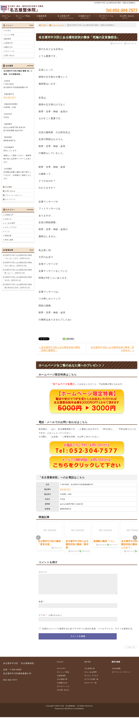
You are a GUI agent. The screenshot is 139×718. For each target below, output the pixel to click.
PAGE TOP (130, 651)
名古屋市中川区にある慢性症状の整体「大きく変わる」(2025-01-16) (17, 264)
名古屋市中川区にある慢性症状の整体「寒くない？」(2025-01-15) (17, 271)
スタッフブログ (56, 25)
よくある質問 (10, 223)
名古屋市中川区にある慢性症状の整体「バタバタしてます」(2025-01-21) (17, 256)
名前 (41, 605)
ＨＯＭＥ (7, 31)
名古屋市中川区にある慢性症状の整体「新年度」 (77, 544)
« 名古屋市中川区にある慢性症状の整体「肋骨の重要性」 (59, 349)
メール (42, 618)
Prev (38, 537)
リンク (7, 231)
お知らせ (8, 219)
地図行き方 (87, 17)
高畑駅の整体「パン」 (104, 541)
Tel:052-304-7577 (122, 10)
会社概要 (8, 187)
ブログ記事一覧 (91, 682)
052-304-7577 (65, 489)
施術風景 (46, 17)
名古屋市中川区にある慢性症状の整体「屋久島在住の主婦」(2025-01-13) (17, 286)
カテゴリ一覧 (90, 686)
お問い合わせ (129, 17)
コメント (43, 572)
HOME (43, 25)
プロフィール (108, 17)
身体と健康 (9, 240)
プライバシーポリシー (13, 195)
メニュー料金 (25, 17)
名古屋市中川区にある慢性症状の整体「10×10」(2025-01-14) (17, 278)
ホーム (8, 17)
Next (135, 537)
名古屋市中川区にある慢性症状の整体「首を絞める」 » (112, 349)
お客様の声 (66, 17)
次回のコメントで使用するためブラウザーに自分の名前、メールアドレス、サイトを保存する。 (88, 632)
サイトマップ (10, 199)
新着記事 (8, 236)
